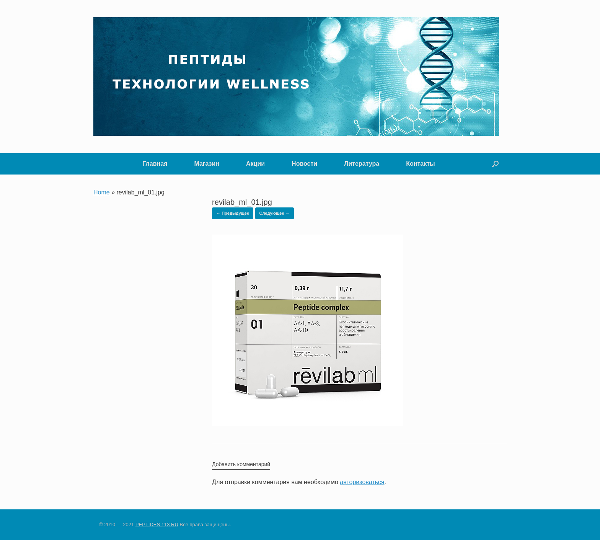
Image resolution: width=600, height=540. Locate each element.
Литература (361, 163)
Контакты (420, 163)
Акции (255, 163)
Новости (304, 163)
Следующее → (274, 213)
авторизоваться (362, 482)
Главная (154, 163)
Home (101, 192)
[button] (495, 164)
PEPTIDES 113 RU (156, 524)
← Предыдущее (232, 213)
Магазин (206, 163)
